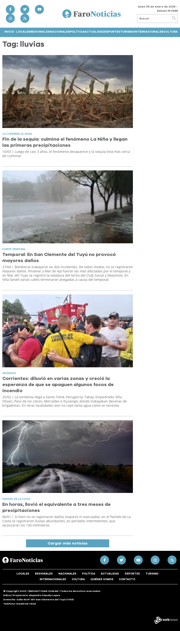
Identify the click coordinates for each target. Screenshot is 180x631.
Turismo (127, 31)
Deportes (112, 31)
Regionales (40, 31)
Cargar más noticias (68, 543)
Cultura (170, 31)
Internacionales (148, 31)
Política (77, 31)
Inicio (9, 31)
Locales (23, 31)
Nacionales (60, 31)
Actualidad (94, 31)
